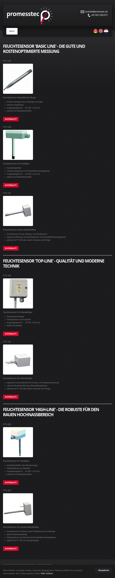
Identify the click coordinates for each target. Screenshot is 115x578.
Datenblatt (11, 119)
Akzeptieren (103, 570)
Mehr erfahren (47, 573)
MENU (12, 31)
